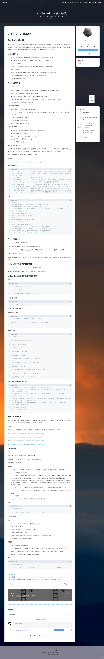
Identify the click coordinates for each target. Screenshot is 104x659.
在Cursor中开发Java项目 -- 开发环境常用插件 (90, 124)
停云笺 (60, 579)
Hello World (86, 112)
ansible (65, 16)
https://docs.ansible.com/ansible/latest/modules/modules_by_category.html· (27, 444)
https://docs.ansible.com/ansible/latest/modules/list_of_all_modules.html (26, 440)
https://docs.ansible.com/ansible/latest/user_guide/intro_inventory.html (25, 162)
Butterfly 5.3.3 (57, 652)
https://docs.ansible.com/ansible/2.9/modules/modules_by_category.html (26, 433)
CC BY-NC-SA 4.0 (40, 579)
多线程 (85, 137)
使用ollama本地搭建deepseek (90, 118)
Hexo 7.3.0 (48, 652)
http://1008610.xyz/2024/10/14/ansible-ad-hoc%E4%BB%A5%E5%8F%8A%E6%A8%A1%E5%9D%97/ (42, 577)
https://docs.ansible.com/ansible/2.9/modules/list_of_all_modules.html (25, 437)
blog (57, 654)
